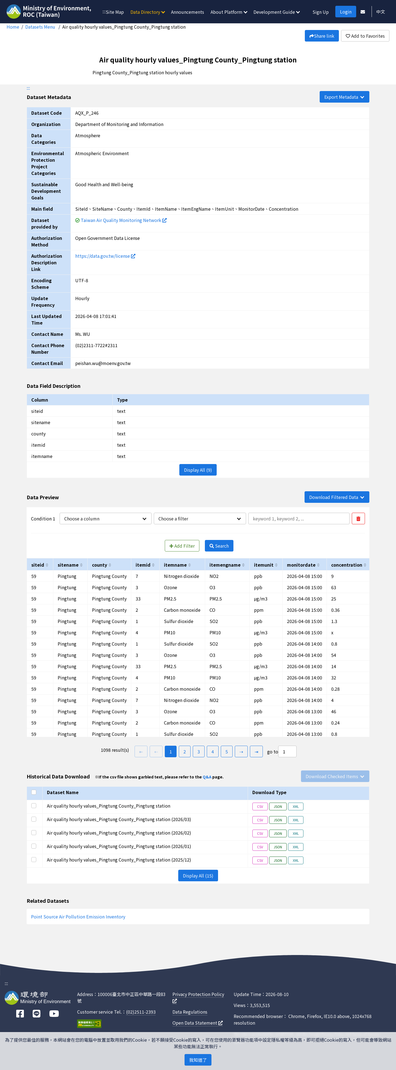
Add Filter (182, 545)
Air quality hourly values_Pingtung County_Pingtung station (124, 26)
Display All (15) (198, 875)
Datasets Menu (40, 26)
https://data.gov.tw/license (105, 256)
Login (346, 11)
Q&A (207, 777)
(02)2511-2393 (141, 1011)
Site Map (115, 12)
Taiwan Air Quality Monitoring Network (124, 220)
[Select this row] (34, 805)
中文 (380, 11)
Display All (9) (198, 470)
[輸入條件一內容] (299, 518)
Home (13, 26)
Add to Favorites (365, 35)
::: (104, 11)
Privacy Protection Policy (198, 997)
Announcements (187, 12)
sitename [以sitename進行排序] (68, 564)
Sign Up (321, 12)
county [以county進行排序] (99, 564)
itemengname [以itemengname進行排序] (225, 564)
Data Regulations (189, 1011)
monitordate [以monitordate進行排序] (301, 564)
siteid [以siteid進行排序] (37, 564)
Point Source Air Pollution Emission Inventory (78, 916)
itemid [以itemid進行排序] (143, 564)
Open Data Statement (197, 1022)
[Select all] (34, 792)
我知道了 (198, 1060)
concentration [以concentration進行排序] (346, 564)
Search (219, 545)
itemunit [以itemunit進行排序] (264, 564)
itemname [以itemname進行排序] (175, 564)
